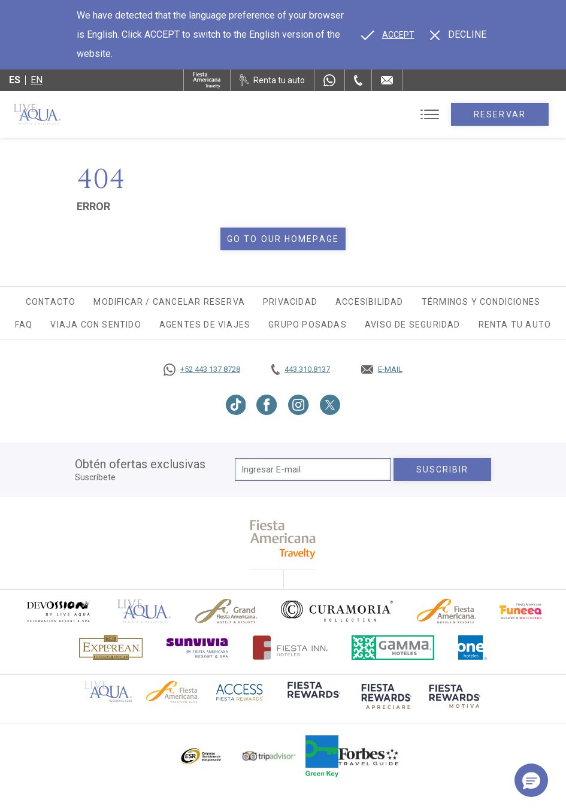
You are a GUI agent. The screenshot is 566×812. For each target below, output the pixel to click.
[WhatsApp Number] (329, 80)
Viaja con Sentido (95, 324)
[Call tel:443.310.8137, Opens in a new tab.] (300, 369)
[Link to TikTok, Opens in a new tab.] (236, 405)
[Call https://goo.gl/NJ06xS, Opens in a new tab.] (202, 369)
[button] (531, 780)
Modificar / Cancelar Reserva (169, 302)
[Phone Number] (358, 80)
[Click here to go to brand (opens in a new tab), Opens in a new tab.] (58, 611)
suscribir (442, 469)
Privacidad (290, 302)
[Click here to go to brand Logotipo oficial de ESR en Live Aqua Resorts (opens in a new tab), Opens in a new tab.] (200, 756)
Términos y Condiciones (481, 302)
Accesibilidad (369, 302)
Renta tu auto (515, 324)
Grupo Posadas (307, 324)
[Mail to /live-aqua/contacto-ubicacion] (387, 80)
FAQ (24, 324)
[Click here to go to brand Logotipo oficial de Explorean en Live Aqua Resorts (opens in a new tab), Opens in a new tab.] (111, 647)
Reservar (500, 114)
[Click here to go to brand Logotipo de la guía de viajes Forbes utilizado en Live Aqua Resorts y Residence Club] (368, 756)
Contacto (51, 302)
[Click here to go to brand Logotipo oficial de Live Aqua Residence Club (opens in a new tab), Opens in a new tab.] (108, 690)
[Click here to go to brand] (144, 611)
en (37, 80)
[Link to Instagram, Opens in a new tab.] (298, 405)
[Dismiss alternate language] (458, 35)
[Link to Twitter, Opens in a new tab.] (330, 405)
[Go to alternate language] (387, 34)
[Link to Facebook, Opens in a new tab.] (266, 405)
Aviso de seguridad (413, 324)
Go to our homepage (283, 239)
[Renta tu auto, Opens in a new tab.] (272, 80)
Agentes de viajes (204, 324)
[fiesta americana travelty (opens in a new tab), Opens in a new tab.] (283, 539)
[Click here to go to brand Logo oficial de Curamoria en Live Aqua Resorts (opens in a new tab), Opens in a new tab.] (337, 611)
